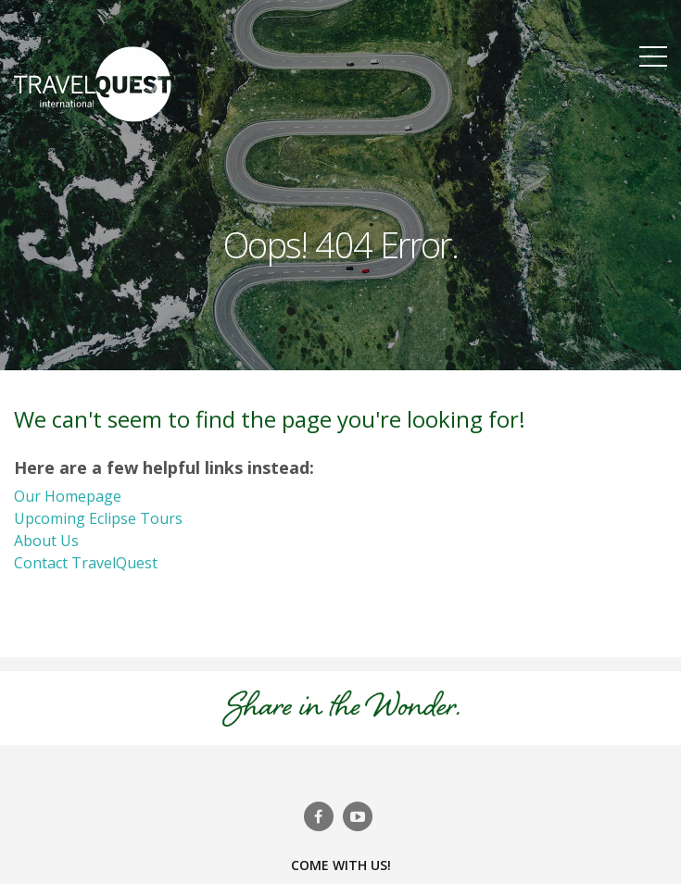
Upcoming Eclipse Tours (98, 518)
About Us (46, 540)
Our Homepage (67, 496)
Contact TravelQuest (86, 563)
